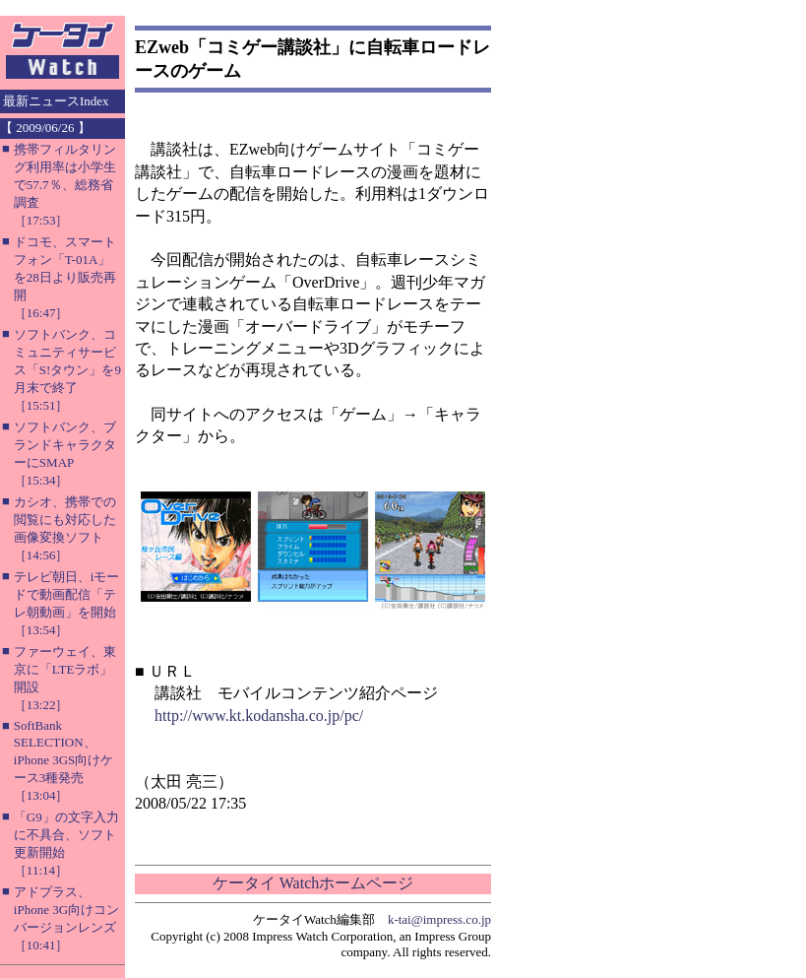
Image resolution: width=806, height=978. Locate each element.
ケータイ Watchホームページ (313, 883)
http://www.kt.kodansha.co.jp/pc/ (259, 715)
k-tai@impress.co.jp (439, 919)
